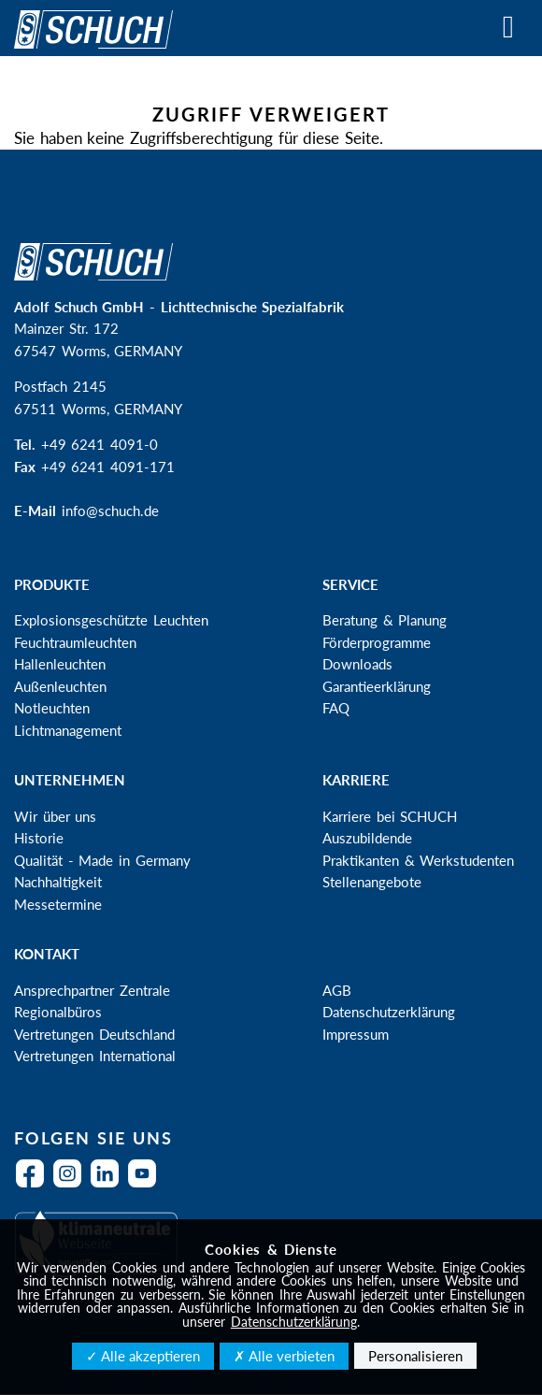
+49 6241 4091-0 (99, 444)
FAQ (335, 707)
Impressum (355, 1034)
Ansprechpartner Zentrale (92, 990)
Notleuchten (52, 707)
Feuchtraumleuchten (75, 642)
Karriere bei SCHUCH (389, 816)
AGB (336, 990)
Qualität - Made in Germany (102, 860)
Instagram (72, 1185)
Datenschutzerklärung (388, 1011)
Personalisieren (415, 1355)
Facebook (34, 1185)
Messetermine (58, 904)
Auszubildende (367, 837)
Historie (39, 837)
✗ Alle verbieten (284, 1355)
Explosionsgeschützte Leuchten (111, 619)
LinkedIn (109, 1185)
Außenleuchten (60, 686)
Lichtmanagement (67, 730)
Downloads (357, 663)
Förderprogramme (376, 642)
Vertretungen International (95, 1055)
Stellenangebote (371, 881)
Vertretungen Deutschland (94, 1034)
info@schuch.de (110, 510)
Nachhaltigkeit (58, 881)
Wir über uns (55, 816)
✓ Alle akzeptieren (143, 1355)
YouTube (146, 1185)
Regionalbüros (58, 1011)
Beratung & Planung (384, 619)
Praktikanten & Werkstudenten (418, 860)
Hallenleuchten (60, 663)
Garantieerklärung (376, 686)
